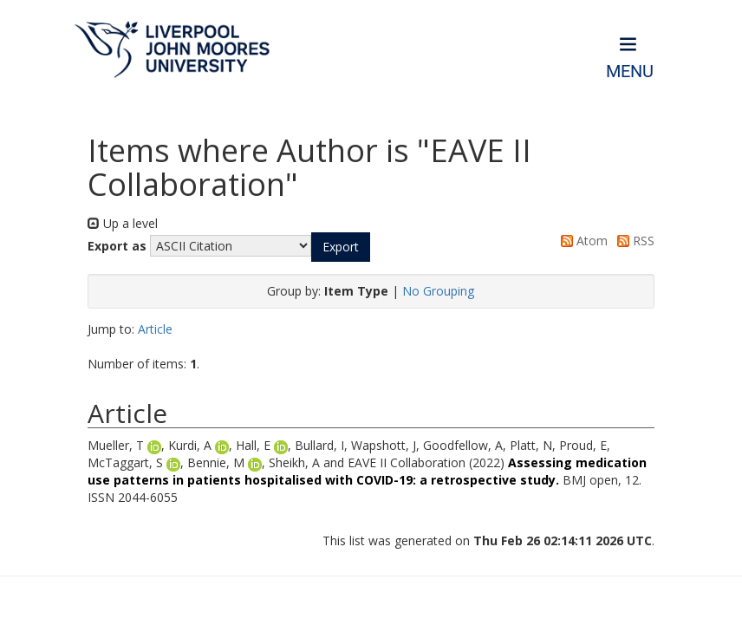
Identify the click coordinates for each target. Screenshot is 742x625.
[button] (340, 247)
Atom (581, 240)
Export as (117, 246)
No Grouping (438, 291)
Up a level (123, 223)
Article (155, 329)
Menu (630, 71)
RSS (632, 240)
